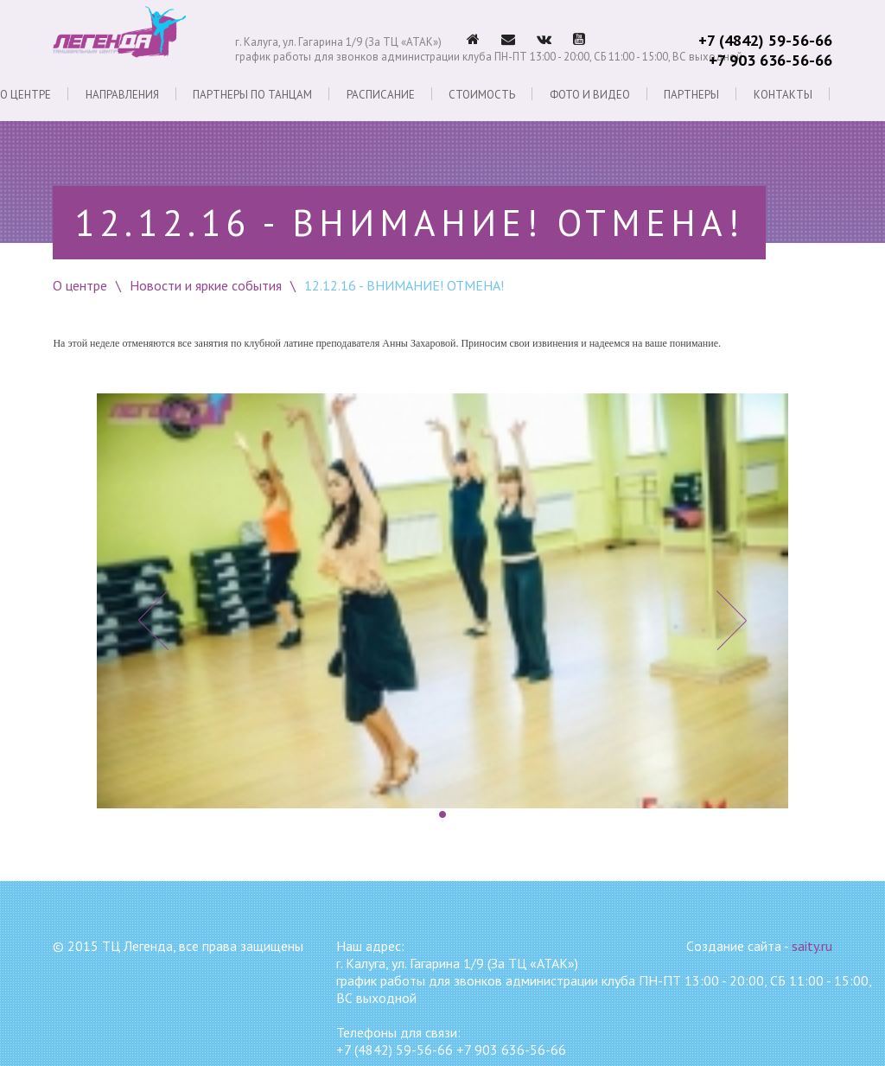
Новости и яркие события (206, 285)
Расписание (381, 93)
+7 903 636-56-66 (770, 60)
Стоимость (482, 93)
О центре (25, 93)
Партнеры (691, 93)
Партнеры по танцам (252, 93)
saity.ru (812, 945)
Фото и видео (590, 93)
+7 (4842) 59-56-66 (765, 40)
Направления (122, 93)
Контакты (783, 93)
